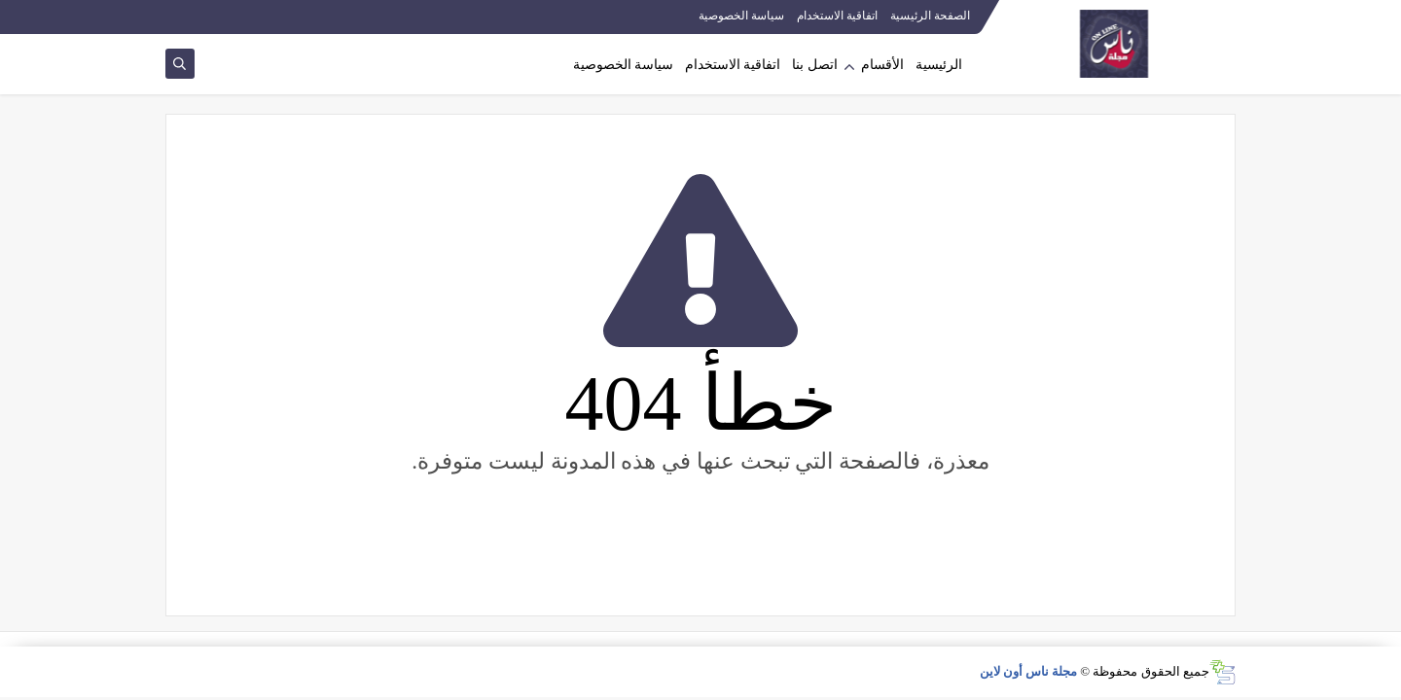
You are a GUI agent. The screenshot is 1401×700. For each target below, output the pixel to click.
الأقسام (882, 64)
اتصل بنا (815, 64)
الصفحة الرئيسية (930, 15)
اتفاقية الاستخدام (837, 15)
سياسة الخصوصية (741, 15)
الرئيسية (939, 64)
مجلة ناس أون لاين (1029, 671)
